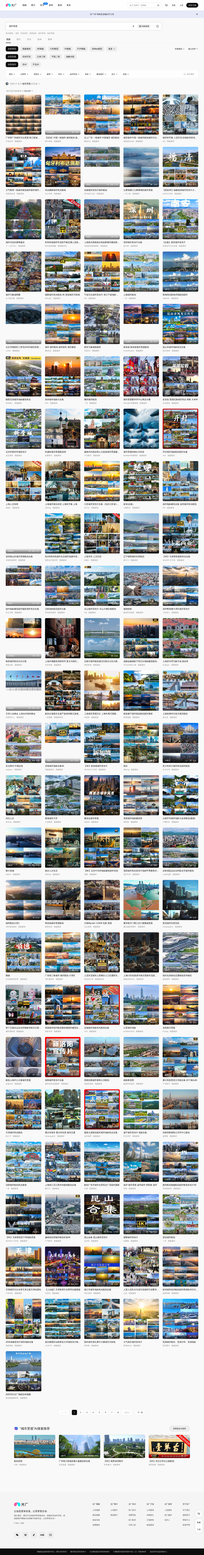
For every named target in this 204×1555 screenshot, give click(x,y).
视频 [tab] (8, 39)
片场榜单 (150, 1520)
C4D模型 (54, 49)
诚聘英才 (186, 1515)
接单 (51, 5)
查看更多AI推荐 (179, 1429)
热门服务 (168, 1515)
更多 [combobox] (69, 5)
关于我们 (186, 1510)
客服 (199, 1522)
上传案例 (150, 1510)
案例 (60, 5)
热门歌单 (132, 1520)
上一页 (64, 1412)
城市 (17, 33)
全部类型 (12, 49)
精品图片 (114, 1515)
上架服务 (168, 1510)
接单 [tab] (39, 39)
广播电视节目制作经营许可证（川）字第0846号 (129, 1552)
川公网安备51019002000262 (99, 1552)
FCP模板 (81, 49)
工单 (199, 1529)
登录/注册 (192, 5)
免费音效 (132, 1515)
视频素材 (26, 49)
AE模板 (40, 49)
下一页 (140, 1412)
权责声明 (186, 1525)
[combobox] (24, 5)
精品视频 (96, 1515)
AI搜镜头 (150, 1515)
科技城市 (24, 33)
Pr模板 (68, 49)
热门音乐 (132, 1510)
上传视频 (96, 1510)
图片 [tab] (19, 39)
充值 (173, 5)
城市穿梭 (50, 33)
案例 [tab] (50, 39)
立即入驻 (132, 1525)
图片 (33, 5)
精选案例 (150, 1525)
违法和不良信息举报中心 (158, 1552)
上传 (181, 5)
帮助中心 (186, 1520)
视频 (24, 5)
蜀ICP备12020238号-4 (78, 1552)
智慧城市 (33, 33)
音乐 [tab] (29, 39)
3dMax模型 (97, 49)
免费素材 (96, 1525)
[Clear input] (133, 26)
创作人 (167, 1520)
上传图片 (114, 1510)
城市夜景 (42, 33)
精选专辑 (96, 1520)
